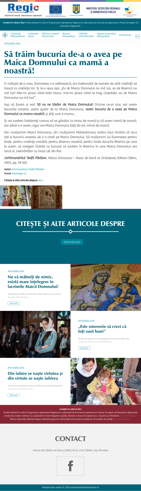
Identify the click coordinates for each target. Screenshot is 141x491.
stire (40, 180)
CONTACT (70, 438)
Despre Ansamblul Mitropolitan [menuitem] (106, 35)
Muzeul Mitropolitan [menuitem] (68, 35)
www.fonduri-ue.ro (122, 419)
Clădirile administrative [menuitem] (86, 35)
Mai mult (14, 304)
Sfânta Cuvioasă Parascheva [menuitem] (50, 35)
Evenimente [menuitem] (125, 35)
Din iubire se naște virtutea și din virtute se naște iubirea (35, 376)
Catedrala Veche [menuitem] (33, 35)
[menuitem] (5, 35)
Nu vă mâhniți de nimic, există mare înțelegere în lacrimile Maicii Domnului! (33, 282)
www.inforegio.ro (128, 416)
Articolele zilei (12, 43)
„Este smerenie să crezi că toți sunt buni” (102, 329)
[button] (15, 196)
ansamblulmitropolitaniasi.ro (84, 487)
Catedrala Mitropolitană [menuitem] (17, 35)
